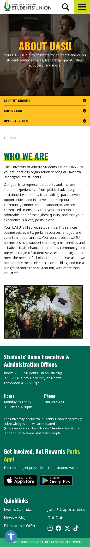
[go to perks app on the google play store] (56, 481)
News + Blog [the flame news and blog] (15, 517)
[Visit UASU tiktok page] (75, 528)
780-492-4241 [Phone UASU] (55, 402)
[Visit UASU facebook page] (58, 528)
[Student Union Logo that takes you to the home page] (28, 6)
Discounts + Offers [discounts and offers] (20, 525)
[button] (82, 7)
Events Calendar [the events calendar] (18, 509)
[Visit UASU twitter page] (67, 528)
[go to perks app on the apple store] (20, 481)
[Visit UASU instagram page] (50, 528)
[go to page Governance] (45, 111)
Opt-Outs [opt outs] (56, 517)
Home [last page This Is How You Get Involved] (10, 138)
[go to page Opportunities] (45, 121)
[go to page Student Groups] (45, 101)
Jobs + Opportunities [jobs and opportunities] (66, 509)
